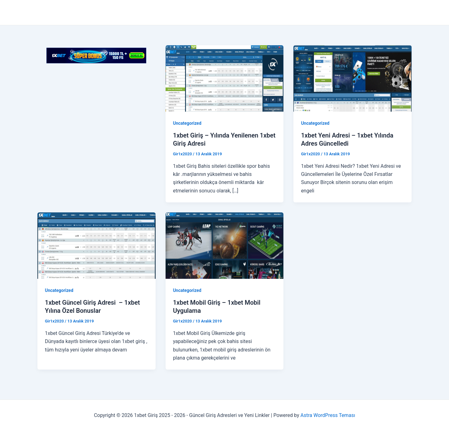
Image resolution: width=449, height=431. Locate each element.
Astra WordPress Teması (328, 415)
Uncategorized (187, 123)
